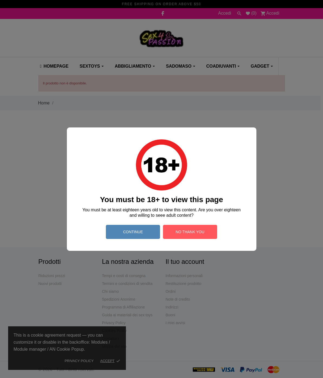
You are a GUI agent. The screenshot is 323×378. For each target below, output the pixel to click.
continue (133, 232)
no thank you (190, 232)
